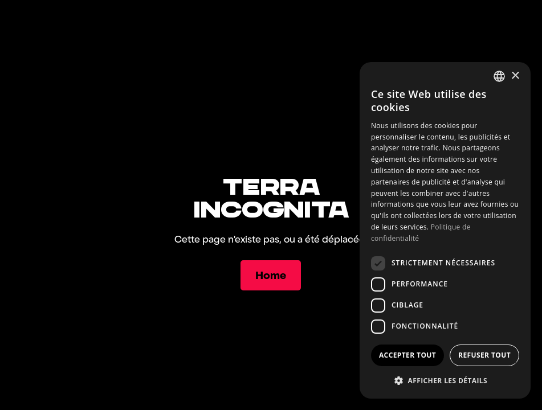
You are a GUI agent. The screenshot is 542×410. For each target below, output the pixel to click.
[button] (445, 380)
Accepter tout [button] (407, 355)
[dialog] (445, 230)
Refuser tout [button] (484, 355)
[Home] (271, 275)
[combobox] (499, 76)
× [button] (515, 76)
